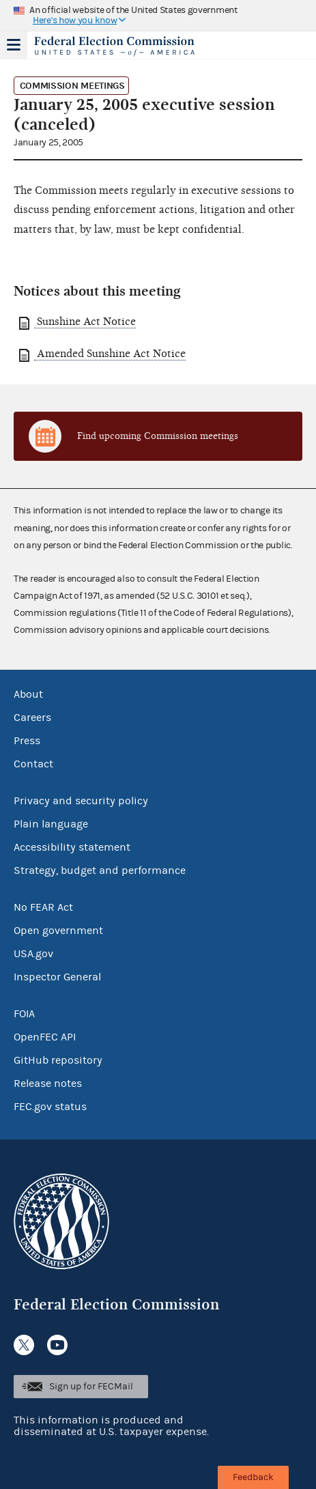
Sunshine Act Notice (85, 321)
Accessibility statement (72, 847)
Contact (33, 764)
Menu (13, 45)
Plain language (51, 824)
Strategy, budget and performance (100, 870)
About (28, 694)
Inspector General (57, 977)
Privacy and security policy (81, 801)
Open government (58, 930)
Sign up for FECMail (91, 1386)
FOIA (24, 1014)
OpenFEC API (45, 1037)
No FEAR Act (43, 907)
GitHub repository (58, 1060)
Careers (32, 717)
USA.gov (33, 954)
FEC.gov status (50, 1107)
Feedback (253, 1477)
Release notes (48, 1083)
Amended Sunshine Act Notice (110, 354)
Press (27, 741)
